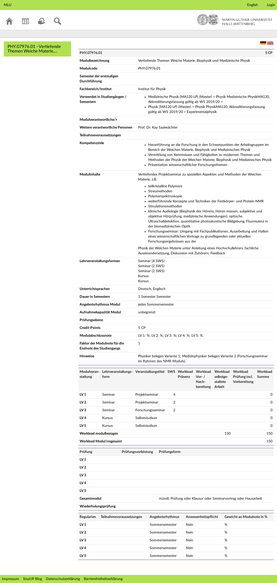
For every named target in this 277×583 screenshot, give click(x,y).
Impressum (10, 579)
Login (271, 5)
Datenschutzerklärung (63, 579)
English (252, 5)
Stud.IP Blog (32, 579)
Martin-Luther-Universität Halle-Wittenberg (234, 19)
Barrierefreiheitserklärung (103, 579)
